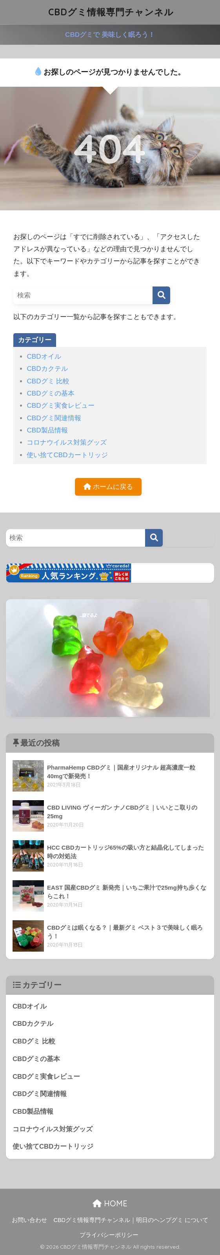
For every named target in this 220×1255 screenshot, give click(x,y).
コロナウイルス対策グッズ (67, 442)
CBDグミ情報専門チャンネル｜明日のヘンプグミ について (130, 1220)
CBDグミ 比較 (48, 381)
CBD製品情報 (47, 430)
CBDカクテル (47, 368)
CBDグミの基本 (50, 393)
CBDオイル (44, 356)
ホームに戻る (108, 487)
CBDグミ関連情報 (54, 418)
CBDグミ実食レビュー (60, 405)
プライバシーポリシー (109, 1235)
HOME (110, 1203)
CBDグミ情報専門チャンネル (111, 12)
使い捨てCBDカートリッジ (67, 455)
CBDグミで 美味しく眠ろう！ (110, 34)
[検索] (161, 295)
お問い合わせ (29, 1220)
